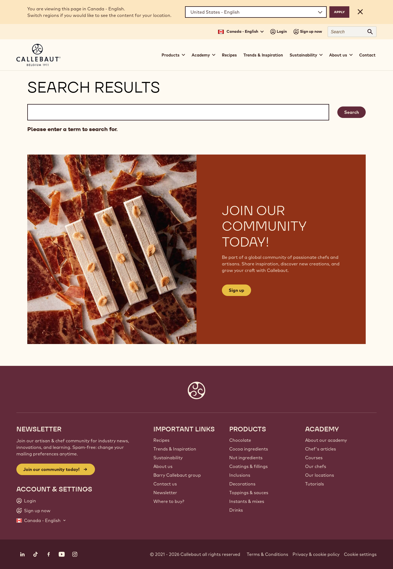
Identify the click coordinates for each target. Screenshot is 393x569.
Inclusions (239, 475)
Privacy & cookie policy (316, 554)
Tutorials (314, 484)
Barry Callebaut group (177, 475)
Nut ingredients (246, 457)
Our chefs (315, 466)
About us (162, 466)
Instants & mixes (246, 501)
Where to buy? (168, 501)
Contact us (165, 484)
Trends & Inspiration (263, 55)
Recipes (229, 55)
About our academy (326, 440)
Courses (314, 457)
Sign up (236, 290)
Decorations (242, 484)
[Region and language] (256, 12)
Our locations (319, 475)
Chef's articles (320, 449)
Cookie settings (360, 554)
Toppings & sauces (248, 492)
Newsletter (165, 492)
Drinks (236, 510)
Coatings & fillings (248, 466)
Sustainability (168, 457)
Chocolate (240, 440)
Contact (367, 55)
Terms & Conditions (267, 554)
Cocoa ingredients (248, 449)
